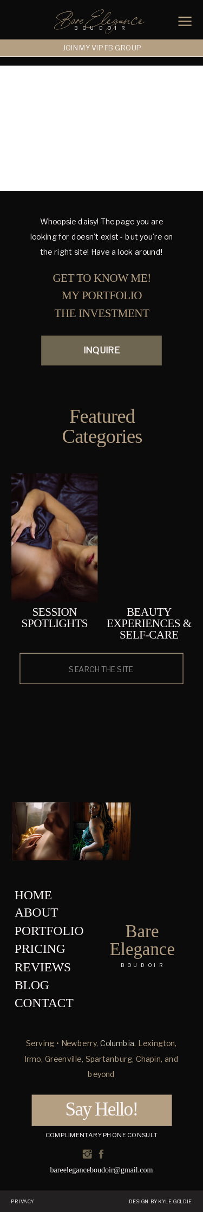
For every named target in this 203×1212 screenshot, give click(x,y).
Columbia (117, 1043)
